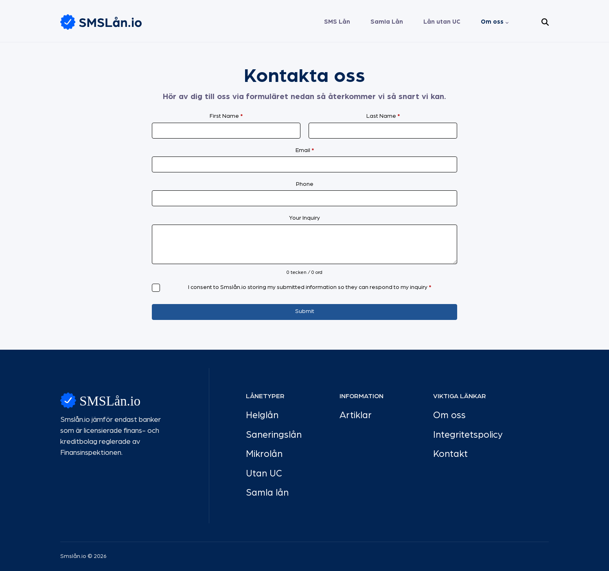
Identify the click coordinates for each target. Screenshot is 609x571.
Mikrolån (264, 454)
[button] (545, 22)
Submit (304, 311)
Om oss (492, 22)
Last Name (383, 116)
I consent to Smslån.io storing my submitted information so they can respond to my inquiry (309, 287)
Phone (304, 184)
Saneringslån (274, 435)
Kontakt (450, 454)
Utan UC (264, 473)
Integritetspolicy (468, 435)
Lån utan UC (441, 22)
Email (305, 150)
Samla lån (267, 493)
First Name (226, 116)
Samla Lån (386, 22)
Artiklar (356, 415)
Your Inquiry (304, 218)
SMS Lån (337, 22)
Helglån (262, 415)
